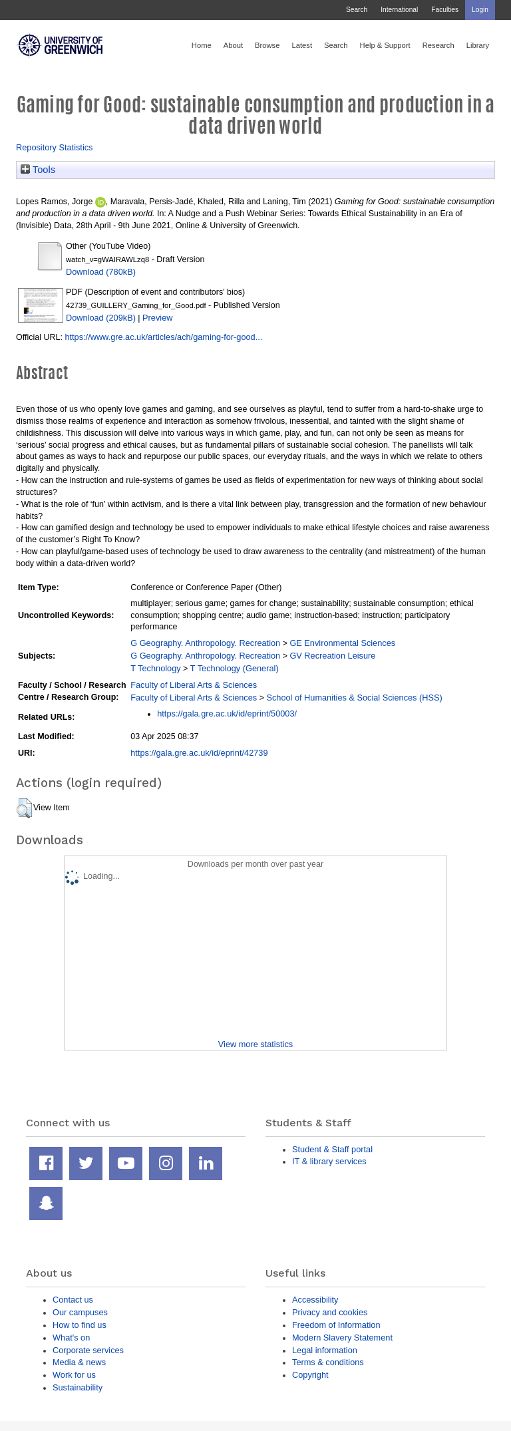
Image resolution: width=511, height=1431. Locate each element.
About (233, 45)
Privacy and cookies (329, 1312)
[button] (24, 808)
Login (480, 9)
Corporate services (88, 1350)
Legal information (324, 1350)
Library (477, 45)
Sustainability (77, 1387)
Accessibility (315, 1300)
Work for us (74, 1375)
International (399, 9)
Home (202, 45)
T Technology (155, 668)
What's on (71, 1338)
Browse (267, 45)
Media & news (79, 1362)
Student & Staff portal (332, 1149)
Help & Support (385, 45)
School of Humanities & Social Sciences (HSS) (354, 698)
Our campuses (80, 1312)
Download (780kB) (101, 272)
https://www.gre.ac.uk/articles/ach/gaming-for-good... (163, 337)
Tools (38, 169)
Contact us (73, 1300)
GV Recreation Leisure (332, 656)
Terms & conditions (328, 1362)
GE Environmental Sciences (342, 643)
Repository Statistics (54, 147)
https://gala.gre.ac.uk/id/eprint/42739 (198, 753)
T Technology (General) (234, 668)
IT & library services (329, 1161)
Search (356, 9)
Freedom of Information (336, 1325)
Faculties (444, 9)
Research (438, 45)
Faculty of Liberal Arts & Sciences (193, 685)
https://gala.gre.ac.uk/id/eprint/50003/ (227, 713)
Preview (157, 318)
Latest (301, 45)
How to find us (79, 1325)
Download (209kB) (101, 318)
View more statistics (255, 1044)
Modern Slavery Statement (342, 1338)
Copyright (310, 1375)
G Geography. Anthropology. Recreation (205, 643)
